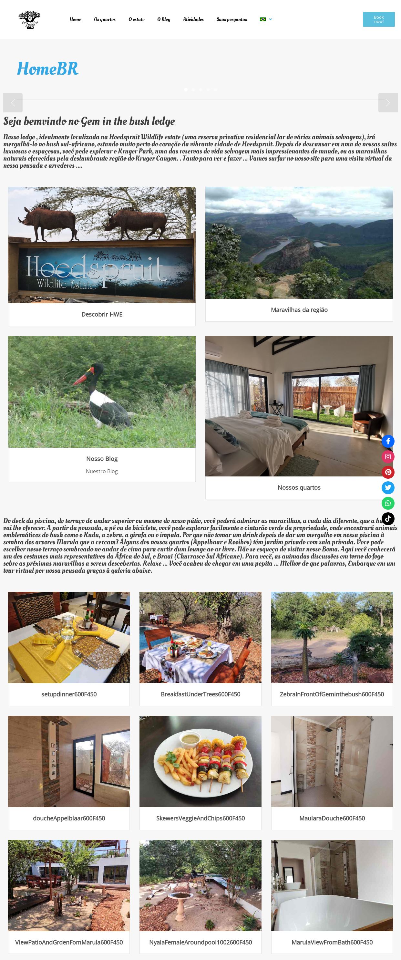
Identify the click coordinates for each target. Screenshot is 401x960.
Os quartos (105, 19)
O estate (136, 19)
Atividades (193, 19)
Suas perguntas (232, 19)
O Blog (163, 19)
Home (75, 19)
